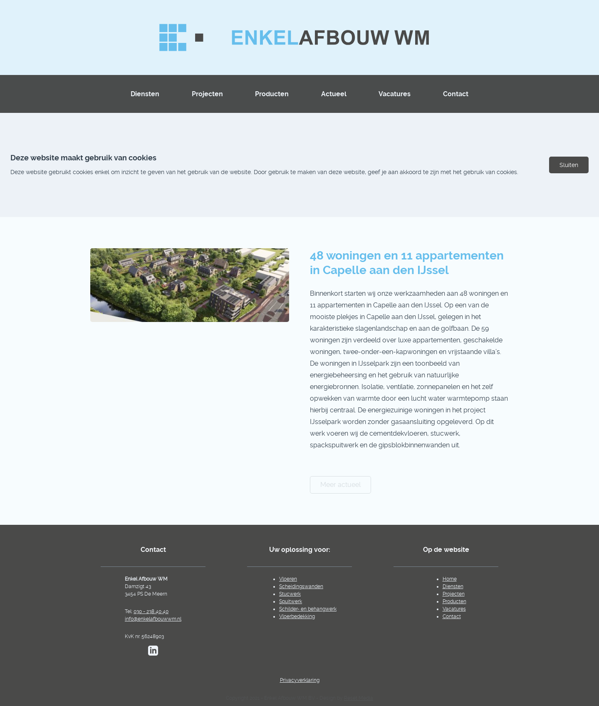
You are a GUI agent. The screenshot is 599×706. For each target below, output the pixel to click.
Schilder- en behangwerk (308, 609)
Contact (455, 94)
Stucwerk (290, 594)
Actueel (334, 94)
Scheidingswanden (301, 586)
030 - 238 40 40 (151, 611)
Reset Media (358, 698)
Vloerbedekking (297, 616)
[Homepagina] (299, 37)
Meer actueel (340, 485)
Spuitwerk (290, 601)
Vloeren (288, 579)
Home (450, 579)
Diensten (145, 94)
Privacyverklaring (299, 680)
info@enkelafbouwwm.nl (153, 619)
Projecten (207, 94)
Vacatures (395, 94)
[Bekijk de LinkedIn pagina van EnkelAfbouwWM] (153, 651)
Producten (272, 94)
